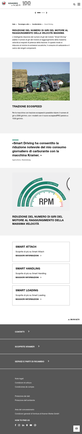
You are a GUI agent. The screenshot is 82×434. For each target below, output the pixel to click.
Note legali (19, 378)
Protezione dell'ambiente (25, 400)
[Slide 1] (39, 12)
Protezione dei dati (22, 396)
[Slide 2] (43, 12)
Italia (13, 24)
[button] (35, 12)
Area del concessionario (24, 409)
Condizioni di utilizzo (23, 383)
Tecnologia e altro (23, 24)
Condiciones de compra (24, 387)
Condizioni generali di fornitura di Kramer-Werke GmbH (37, 414)
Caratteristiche (37, 24)
